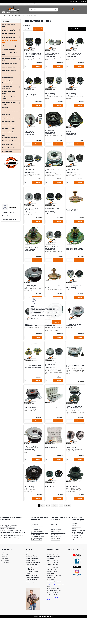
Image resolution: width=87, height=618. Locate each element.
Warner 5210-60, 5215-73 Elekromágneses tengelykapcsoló (52, 171)
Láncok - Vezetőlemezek (7, 528)
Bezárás (56, 322)
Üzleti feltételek (12, 4)
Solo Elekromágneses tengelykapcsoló (30, 286)
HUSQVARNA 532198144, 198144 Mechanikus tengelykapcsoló (75, 249)
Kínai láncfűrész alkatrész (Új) (8, 525)
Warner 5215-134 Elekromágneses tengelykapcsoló (29, 171)
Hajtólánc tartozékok (51, 448)
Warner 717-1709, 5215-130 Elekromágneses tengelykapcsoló (73, 287)
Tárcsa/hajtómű (71, 447)
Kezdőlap (4, 15)
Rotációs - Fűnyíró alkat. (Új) (15, 15)
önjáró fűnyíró (76, 539)
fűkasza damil (55, 524)
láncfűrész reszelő (36, 528)
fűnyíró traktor (76, 527)
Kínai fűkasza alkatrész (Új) (8, 537)
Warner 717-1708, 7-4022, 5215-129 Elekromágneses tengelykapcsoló (33, 94)
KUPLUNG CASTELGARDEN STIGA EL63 (75, 366)
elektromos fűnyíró (77, 534)
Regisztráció (83, 1)
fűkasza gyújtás (55, 538)
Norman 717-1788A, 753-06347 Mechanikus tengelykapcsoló (33, 366)
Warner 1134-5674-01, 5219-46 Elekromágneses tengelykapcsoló (32, 209)
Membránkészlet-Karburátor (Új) (9, 539)
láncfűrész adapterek (37, 526)
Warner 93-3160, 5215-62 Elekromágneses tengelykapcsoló (73, 93)
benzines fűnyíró (76, 535)
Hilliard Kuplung (49, 486)
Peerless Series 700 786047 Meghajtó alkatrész (74, 485)
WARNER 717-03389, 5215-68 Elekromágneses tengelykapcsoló (74, 133)
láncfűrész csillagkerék (37, 538)
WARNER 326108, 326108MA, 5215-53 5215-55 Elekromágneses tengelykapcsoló (52, 211)
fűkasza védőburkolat (57, 536)
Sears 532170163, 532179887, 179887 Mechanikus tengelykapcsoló (32, 249)
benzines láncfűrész (77, 532)
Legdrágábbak (38, 29)
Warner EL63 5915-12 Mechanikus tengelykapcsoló (32, 408)
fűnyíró (74, 528)
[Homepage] (1, 4)
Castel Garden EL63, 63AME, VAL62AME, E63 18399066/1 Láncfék (74, 407)
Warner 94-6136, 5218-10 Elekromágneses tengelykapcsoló (52, 55)
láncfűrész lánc (35, 524)
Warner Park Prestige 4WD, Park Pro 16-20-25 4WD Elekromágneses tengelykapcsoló (54, 365)
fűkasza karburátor (56, 528)
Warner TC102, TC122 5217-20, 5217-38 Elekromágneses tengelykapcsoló (32, 448)
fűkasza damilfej (55, 540)
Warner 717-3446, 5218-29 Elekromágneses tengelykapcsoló (52, 248)
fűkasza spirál (55, 535)
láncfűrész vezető (36, 529)
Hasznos (19, 4)
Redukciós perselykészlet (52, 408)
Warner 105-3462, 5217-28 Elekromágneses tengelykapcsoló (73, 171)
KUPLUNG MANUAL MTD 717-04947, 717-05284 (74, 210)
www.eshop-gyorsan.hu (46, 616)
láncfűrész (75, 523)
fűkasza (74, 525)
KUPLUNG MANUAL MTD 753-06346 (53, 286)
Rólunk (5, 4)
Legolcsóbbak (28, 29)
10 (62, 505)
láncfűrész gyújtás (36, 535)
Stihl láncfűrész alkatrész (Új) (8, 527)
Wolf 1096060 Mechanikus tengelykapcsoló (73, 325)
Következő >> (67, 505)
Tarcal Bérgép (33, 4)
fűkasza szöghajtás (56, 529)
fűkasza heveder (55, 526)
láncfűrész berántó (36, 540)
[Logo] (11, 9)
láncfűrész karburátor (37, 531)
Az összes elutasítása (44, 322)
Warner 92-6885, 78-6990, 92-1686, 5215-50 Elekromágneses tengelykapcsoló (33, 55)
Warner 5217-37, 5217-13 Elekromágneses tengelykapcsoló (31, 486)
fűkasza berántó (55, 531)
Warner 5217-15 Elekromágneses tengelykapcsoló (29, 133)
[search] (56, 10)
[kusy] (27, 66)
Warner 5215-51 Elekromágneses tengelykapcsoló (50, 93)
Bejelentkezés (73, 1)
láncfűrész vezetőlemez (37, 536)
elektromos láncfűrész (78, 530)
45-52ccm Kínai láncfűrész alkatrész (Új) (12, 535)
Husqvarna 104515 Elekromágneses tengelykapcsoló (50, 132)
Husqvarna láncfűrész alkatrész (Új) (10, 530)
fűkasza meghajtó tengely (58, 533)
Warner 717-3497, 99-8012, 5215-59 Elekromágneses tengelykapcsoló (73, 55)
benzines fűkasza (77, 537)
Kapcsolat (26, 4)
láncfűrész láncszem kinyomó (39, 533)
